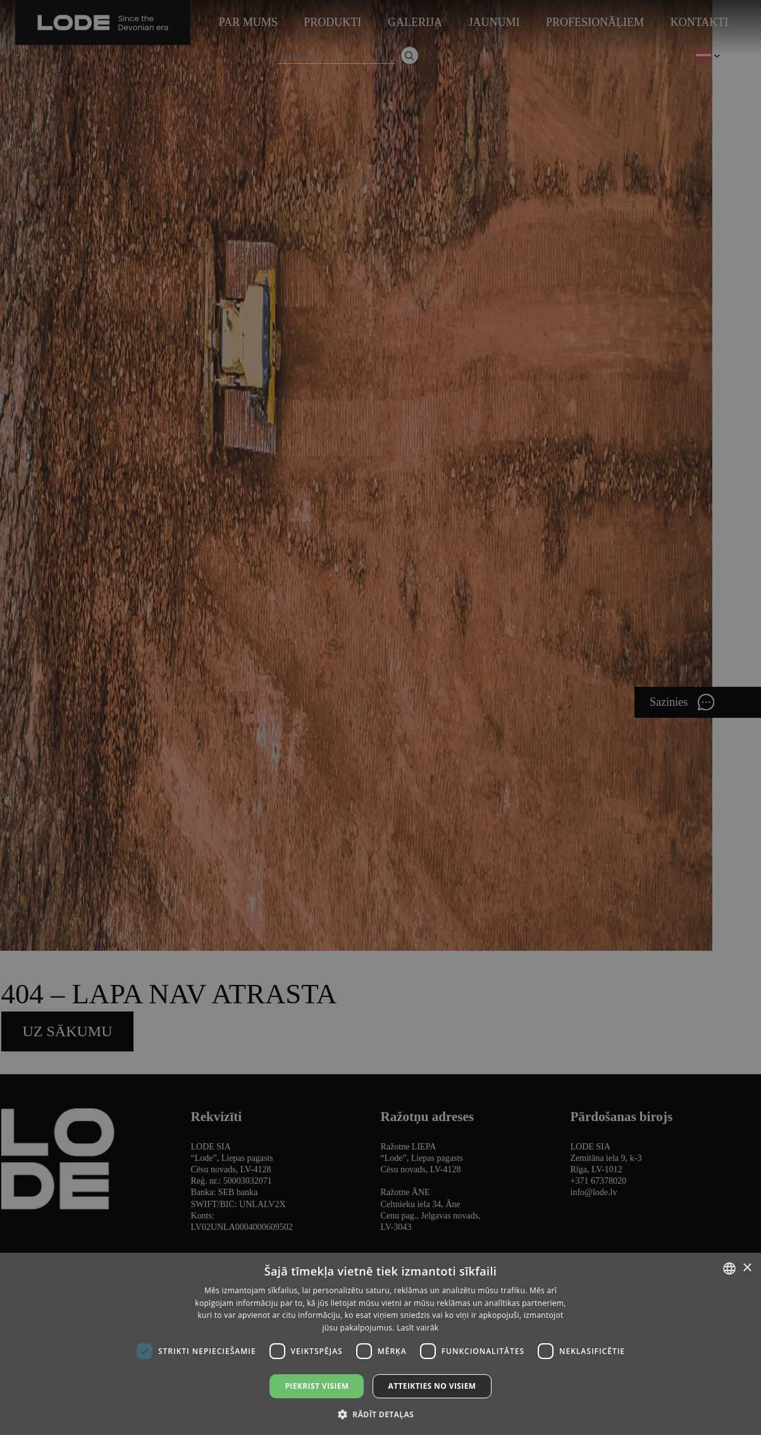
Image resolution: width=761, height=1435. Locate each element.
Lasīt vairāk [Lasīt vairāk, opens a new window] (417, 1327)
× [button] (747, 1268)
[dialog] (380, 717)
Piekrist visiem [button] (317, 1386)
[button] (380, 1414)
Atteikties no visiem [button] (432, 1386)
